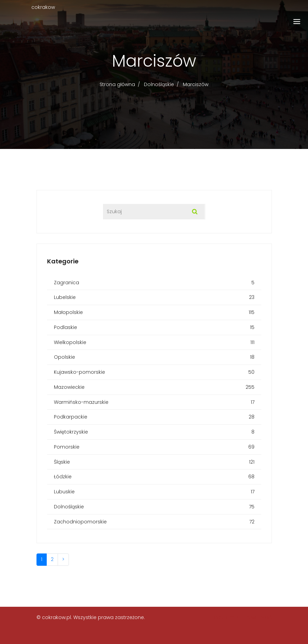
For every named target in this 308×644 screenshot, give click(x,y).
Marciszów (195, 84)
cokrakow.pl (56, 617)
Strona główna (117, 84)
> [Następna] (63, 559)
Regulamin (225, 617)
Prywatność (258, 617)
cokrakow (43, 7)
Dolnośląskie (159, 84)
